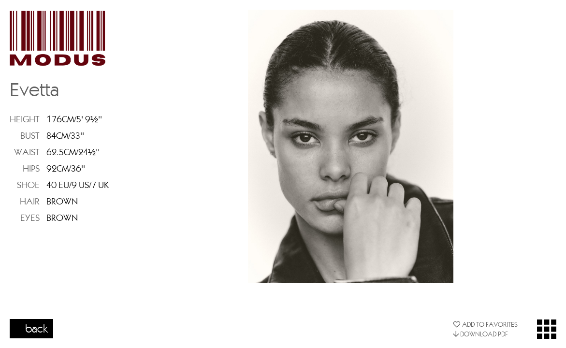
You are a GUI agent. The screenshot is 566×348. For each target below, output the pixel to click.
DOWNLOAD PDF (480, 334)
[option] (350, 146)
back (36, 328)
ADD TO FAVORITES (485, 324)
